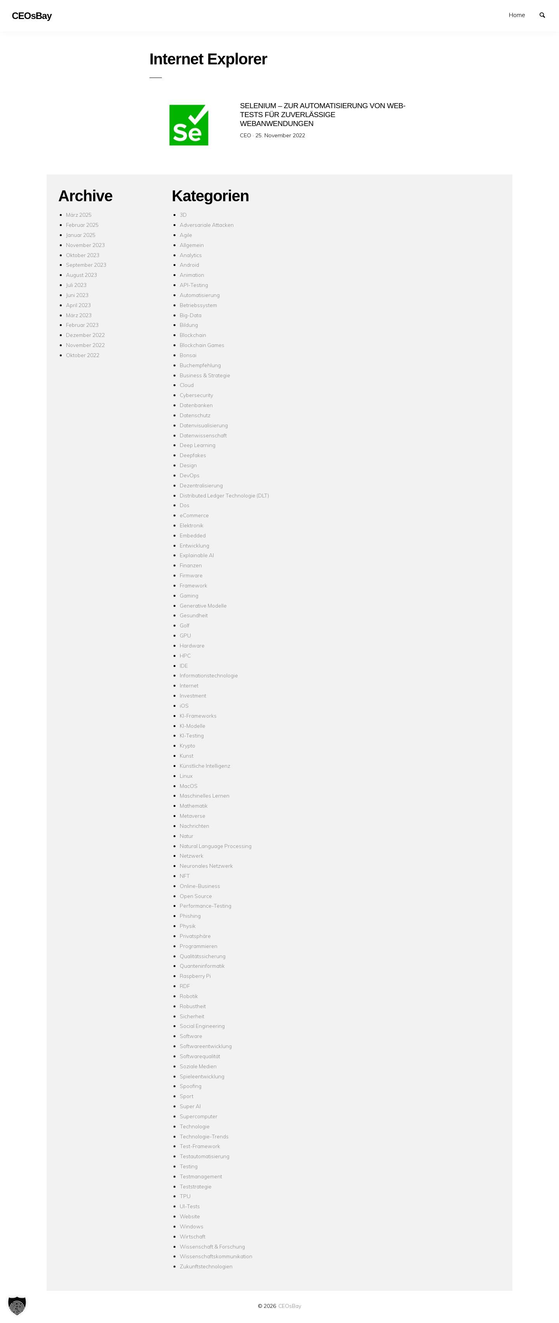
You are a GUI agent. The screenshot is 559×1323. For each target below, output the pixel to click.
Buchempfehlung (200, 365)
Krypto (187, 745)
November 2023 (85, 245)
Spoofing (190, 1086)
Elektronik (191, 525)
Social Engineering (202, 1025)
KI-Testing (192, 735)
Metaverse (192, 815)
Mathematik (194, 805)
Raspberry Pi (195, 975)
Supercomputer (198, 1116)
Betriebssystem (198, 305)
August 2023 (81, 274)
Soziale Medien (198, 1066)
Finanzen (191, 565)
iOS (184, 705)
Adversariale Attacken (207, 224)
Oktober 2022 (82, 355)
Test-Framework (200, 1146)
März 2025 (79, 214)
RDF (185, 986)
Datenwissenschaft (203, 435)
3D (183, 214)
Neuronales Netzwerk (206, 865)
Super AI (190, 1106)
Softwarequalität (200, 1056)
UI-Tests (190, 1206)
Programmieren (198, 946)
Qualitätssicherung (203, 956)
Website (190, 1216)
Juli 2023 (76, 285)
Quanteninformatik (202, 965)
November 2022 (85, 345)
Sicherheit (192, 1016)
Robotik (189, 996)
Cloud (187, 385)
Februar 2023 (82, 324)
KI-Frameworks (198, 715)
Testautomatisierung (204, 1156)
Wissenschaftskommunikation (216, 1256)
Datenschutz (195, 415)
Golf (184, 625)
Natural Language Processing (216, 846)
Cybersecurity (196, 395)
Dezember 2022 (85, 335)
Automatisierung (200, 295)
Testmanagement (201, 1176)
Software (191, 1036)
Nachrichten (194, 825)
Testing (189, 1166)
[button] (17, 1306)
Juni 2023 (77, 295)
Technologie (195, 1126)
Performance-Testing (205, 905)
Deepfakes (193, 455)
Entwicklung (194, 545)
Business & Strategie (205, 375)
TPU (185, 1196)
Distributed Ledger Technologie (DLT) (224, 495)
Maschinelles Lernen (204, 795)
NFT (185, 875)
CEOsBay (289, 1305)
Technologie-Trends (204, 1136)
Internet (189, 685)
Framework (193, 585)
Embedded (193, 535)
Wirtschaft (192, 1236)
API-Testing (194, 285)
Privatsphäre (195, 936)
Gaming (189, 595)
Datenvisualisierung (204, 425)
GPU (185, 635)
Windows (191, 1226)
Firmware (191, 575)
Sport (186, 1096)
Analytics (191, 255)
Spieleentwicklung (202, 1076)
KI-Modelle (192, 725)
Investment (193, 695)
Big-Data (190, 315)
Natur (186, 835)
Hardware (192, 645)
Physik (188, 925)
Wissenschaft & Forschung (212, 1246)
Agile (186, 234)
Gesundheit (194, 615)
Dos (184, 505)
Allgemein (192, 245)
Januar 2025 (80, 234)
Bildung (189, 324)
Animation (192, 274)
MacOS (189, 785)
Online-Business (200, 886)
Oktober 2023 (82, 255)
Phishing (190, 915)
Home (517, 15)
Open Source (196, 896)
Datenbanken (196, 405)
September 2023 (86, 264)
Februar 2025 (82, 224)
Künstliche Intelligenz (205, 765)
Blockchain (193, 335)
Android (189, 264)
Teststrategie (196, 1186)
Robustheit (193, 1006)
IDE (184, 665)
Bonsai (188, 355)
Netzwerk (191, 855)
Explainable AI (197, 555)
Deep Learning (197, 445)
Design (188, 465)
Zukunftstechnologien (206, 1266)
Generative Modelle (203, 605)
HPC (185, 655)
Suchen (546, 14)
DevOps (190, 475)
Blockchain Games (202, 345)
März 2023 (79, 315)
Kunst (186, 755)
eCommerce (194, 515)
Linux (186, 775)
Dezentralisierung (201, 485)
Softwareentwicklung (206, 1046)
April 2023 (78, 305)
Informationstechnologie (209, 675)
